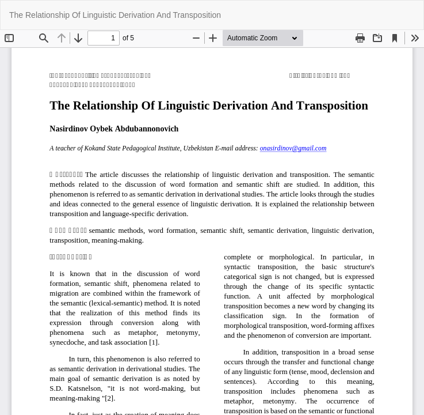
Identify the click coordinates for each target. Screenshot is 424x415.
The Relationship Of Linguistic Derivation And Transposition (115, 15)
